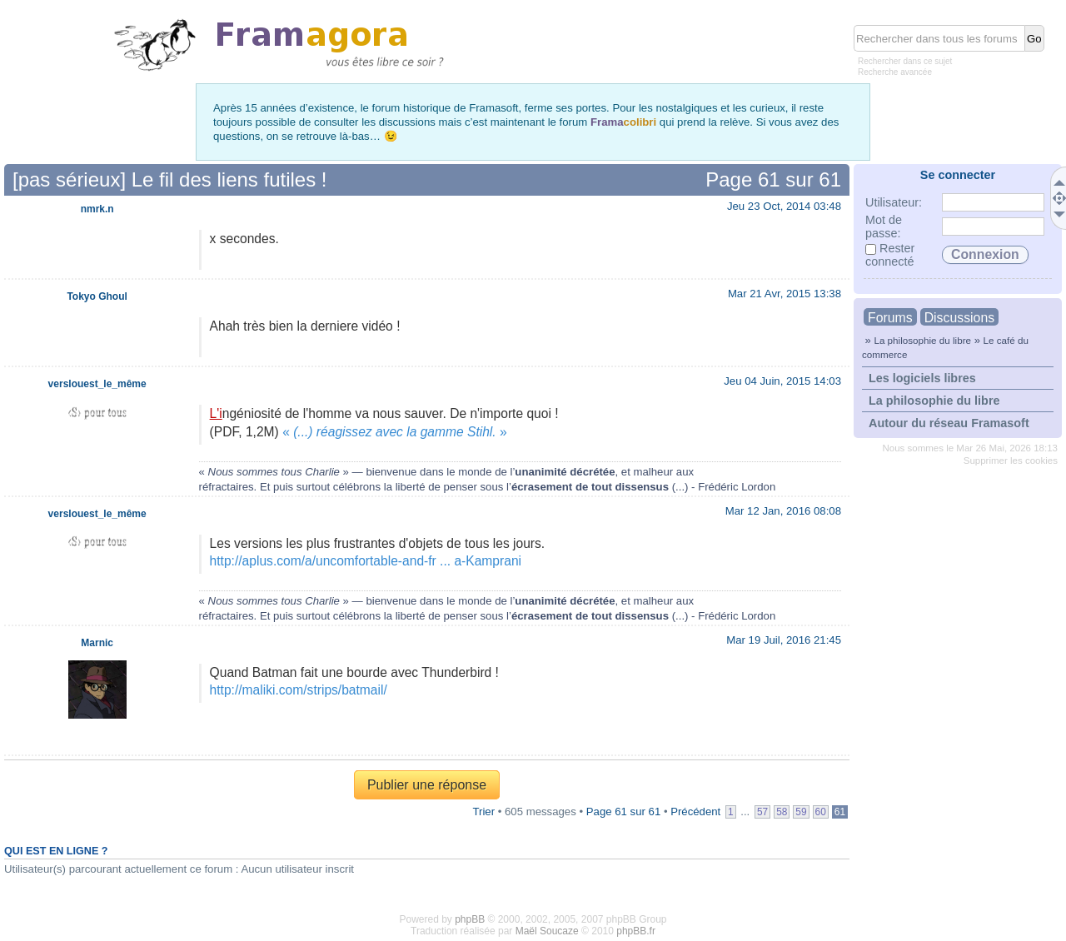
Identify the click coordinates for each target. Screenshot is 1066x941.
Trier (483, 811)
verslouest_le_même (97, 384)
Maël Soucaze (547, 931)
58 (781, 812)
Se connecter (957, 175)
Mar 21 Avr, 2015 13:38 (784, 293)
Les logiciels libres (922, 378)
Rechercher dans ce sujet (905, 61)
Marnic (97, 643)
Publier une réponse (426, 785)
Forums (890, 318)
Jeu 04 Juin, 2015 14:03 (782, 381)
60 (820, 812)
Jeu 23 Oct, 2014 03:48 (784, 206)
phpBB (470, 919)
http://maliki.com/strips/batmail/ (298, 690)
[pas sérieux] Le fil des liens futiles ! (169, 179)
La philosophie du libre (922, 340)
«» (394, 432)
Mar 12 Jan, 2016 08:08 (783, 511)
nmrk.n (97, 209)
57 (762, 812)
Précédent (695, 811)
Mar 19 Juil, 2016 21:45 (783, 640)
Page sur (773, 179)
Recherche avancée (895, 72)
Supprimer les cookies (1011, 461)
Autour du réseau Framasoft (949, 423)
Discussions (959, 318)
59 (800, 812)
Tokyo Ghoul (97, 296)
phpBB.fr (635, 931)
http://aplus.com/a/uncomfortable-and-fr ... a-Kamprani (365, 561)
